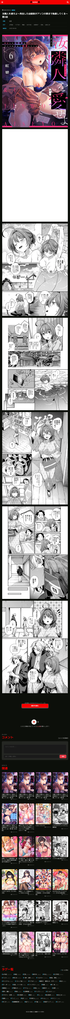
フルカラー (42, 978)
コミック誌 (21, 981)
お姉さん (34, 998)
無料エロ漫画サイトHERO (37, 1012)
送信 (63, 756)
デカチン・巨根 (9, 995)
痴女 (32, 995)
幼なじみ (47, 25)
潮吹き (46, 988)
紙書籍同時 (18, 1002)
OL (40, 995)
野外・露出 (8, 991)
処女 (63, 981)
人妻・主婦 (29, 978)
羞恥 (6, 998)
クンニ (15, 998)
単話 (23, 25)
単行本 (37, 974)
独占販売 (50, 995)
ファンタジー (34, 984)
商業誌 (13, 10)
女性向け (36, 25)
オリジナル (8, 981)
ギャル (45, 998)
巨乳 (42, 25)
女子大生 (29, 25)
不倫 (38, 1002)
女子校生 (58, 974)
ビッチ (60, 1002)
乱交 (25, 998)
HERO (35, 2)
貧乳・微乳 (55, 978)
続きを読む (35, 706)
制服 (45, 984)
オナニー (56, 998)
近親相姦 (28, 991)
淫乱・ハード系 (19, 984)
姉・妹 (54, 984)
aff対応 (11, 25)
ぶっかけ (51, 991)
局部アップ (49, 1002)
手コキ (6, 1002)
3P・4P (7, 984)
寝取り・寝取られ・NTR (48, 981)
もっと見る (65, 970)
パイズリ (39, 991)
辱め (18, 991)
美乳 (37, 988)
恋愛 (56, 988)
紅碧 (10, 21)
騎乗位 (6, 988)
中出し (47, 974)
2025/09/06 (12, 28)
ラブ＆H (17, 25)
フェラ (7, 978)
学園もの (17, 988)
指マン (29, 1002)
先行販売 (22, 995)
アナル (27, 988)
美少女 (17, 978)
